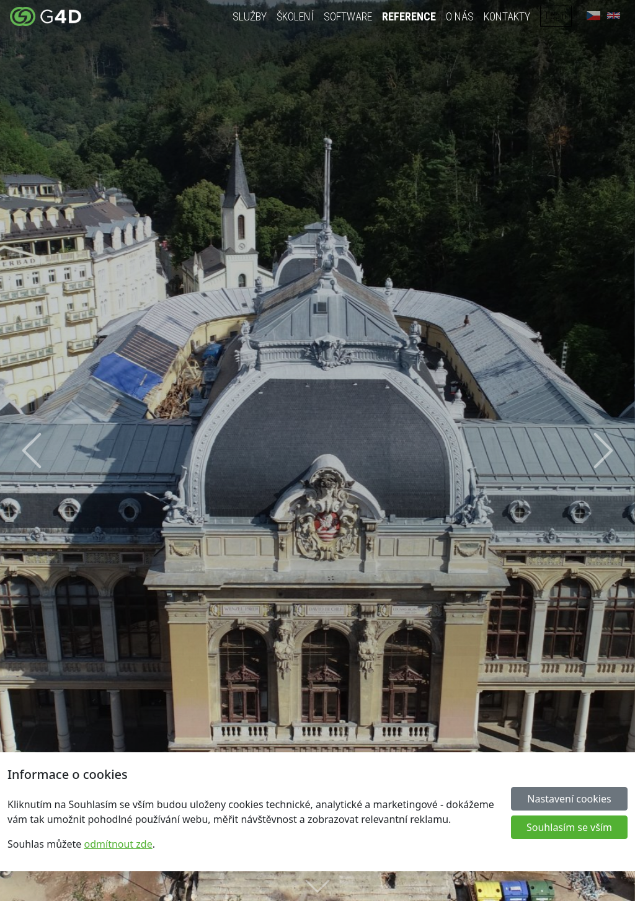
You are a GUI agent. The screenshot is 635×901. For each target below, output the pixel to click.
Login (556, 16)
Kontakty (507, 16)
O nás (460, 16)
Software (348, 16)
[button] (31, 450)
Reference (410, 16)
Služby (250, 16)
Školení (295, 16)
